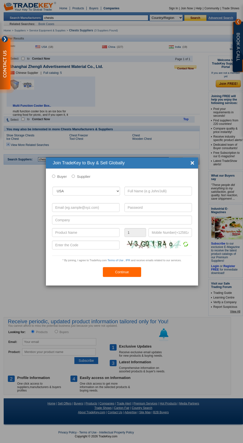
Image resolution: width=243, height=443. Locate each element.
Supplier (83, 176)
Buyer (62, 176)
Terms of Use (115, 260)
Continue (122, 272)
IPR (128, 260)
